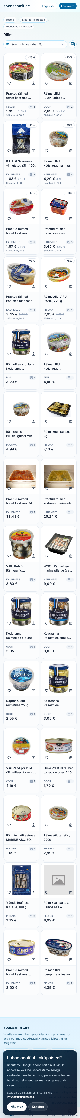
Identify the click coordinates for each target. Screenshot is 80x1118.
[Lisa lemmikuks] (9, 83)
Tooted (10, 19)
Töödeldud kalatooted (19, 26)
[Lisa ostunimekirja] (33, 83)
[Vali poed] (73, 44)
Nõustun (16, 1106)
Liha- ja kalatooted (33, 19)
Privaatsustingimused (20, 1096)
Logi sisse (48, 6)
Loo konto (67, 6)
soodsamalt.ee (16, 6)
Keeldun (38, 1106)
